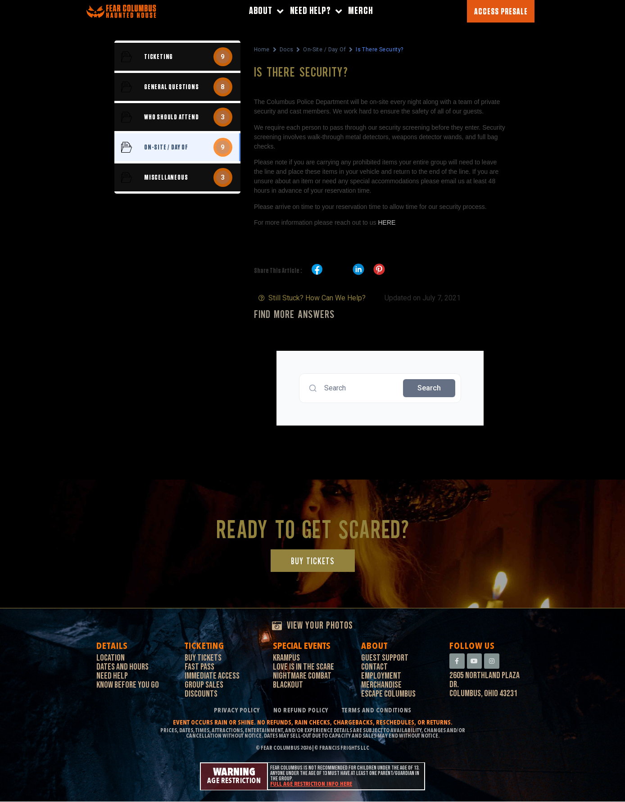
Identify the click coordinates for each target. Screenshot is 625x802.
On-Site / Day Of (324, 49)
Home (262, 49)
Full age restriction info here (311, 785)
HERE (386, 222)
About (266, 11)
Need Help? (316, 11)
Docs (287, 49)
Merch (360, 11)
